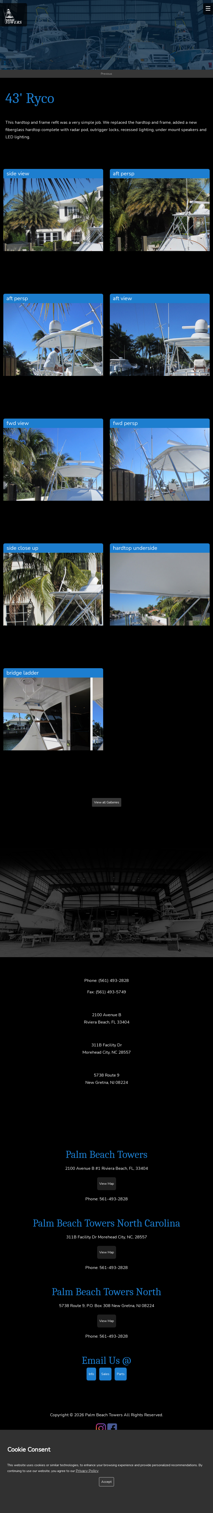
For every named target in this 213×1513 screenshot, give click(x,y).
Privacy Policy (87, 1471)
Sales (105, 1375)
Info (91, 1375)
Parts (121, 1375)
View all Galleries (106, 804)
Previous (106, 75)
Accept (106, 1482)
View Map (106, 1185)
